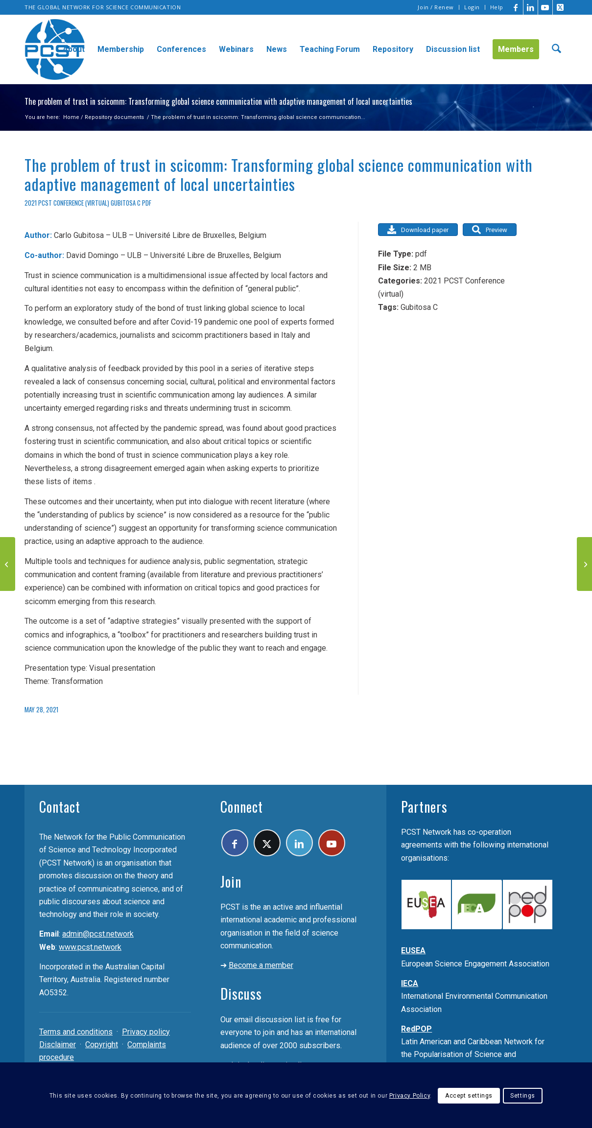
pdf (146, 203)
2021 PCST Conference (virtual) (66, 203)
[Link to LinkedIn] (530, 7)
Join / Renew (436, 7)
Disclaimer (57, 1044)
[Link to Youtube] (545, 7)
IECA (409, 983)
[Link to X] (560, 7)
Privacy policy (146, 1031)
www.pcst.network (90, 947)
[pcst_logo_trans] (54, 49)
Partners (424, 807)
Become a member (261, 965)
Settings (522, 1095)
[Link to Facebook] (516, 7)
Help (496, 7)
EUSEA (413, 950)
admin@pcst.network (98, 934)
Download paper (418, 229)
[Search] (556, 49)
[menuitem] (436, 7)
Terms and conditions (76, 1031)
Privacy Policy (409, 1095)
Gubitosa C (126, 203)
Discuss (241, 994)
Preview (489, 229)
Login (472, 7)
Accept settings (469, 1095)
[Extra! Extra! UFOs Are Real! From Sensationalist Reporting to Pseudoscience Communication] (584, 564)
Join (230, 881)
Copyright (101, 1044)
